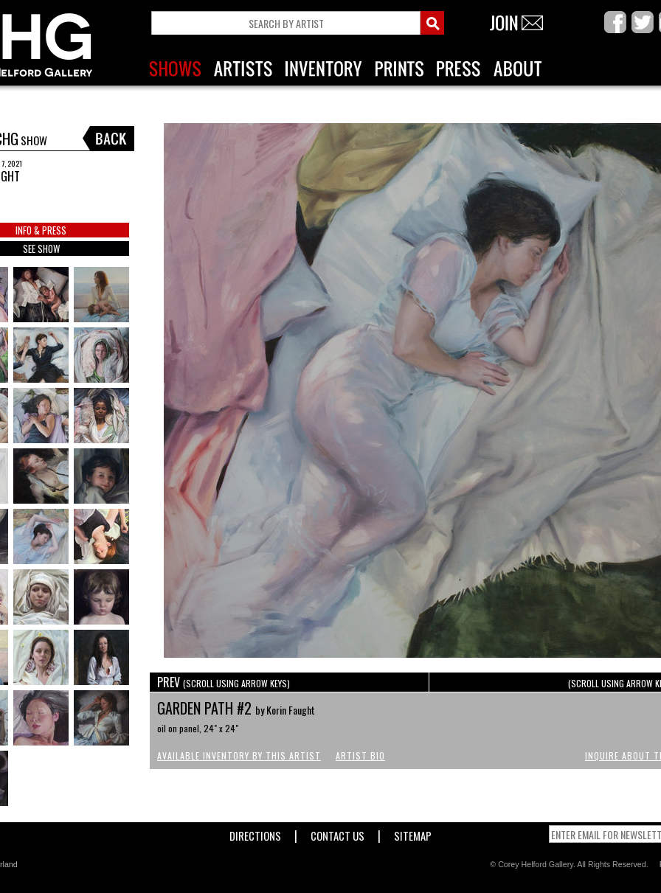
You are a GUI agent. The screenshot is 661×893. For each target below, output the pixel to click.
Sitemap (413, 833)
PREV (223, 682)
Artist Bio (360, 755)
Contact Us (337, 833)
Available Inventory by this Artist (239, 755)
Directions (255, 833)
